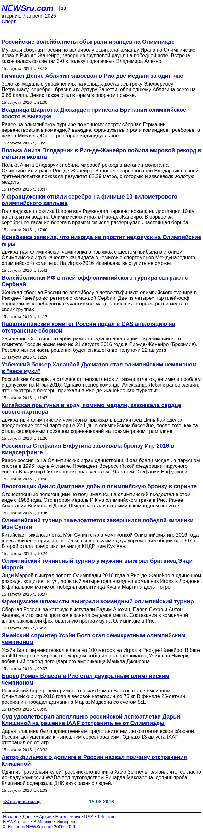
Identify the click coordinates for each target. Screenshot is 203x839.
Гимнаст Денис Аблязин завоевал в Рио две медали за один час (92, 76)
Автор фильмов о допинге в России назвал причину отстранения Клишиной (94, 760)
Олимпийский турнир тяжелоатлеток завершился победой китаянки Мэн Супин (98, 523)
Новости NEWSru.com (30, 826)
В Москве (43, 821)
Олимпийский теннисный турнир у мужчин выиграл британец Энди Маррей (97, 564)
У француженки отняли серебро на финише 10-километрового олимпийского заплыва (89, 199)
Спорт (9, 21)
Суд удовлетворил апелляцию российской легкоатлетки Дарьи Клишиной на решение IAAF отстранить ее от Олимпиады (91, 719)
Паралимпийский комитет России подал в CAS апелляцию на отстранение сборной (88, 327)
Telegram (106, 816)
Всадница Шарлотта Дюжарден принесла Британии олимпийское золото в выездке (94, 113)
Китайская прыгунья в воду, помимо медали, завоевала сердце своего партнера (91, 408)
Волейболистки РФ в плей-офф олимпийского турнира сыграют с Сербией (95, 281)
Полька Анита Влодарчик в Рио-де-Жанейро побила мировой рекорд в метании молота (101, 153)
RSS (88, 816)
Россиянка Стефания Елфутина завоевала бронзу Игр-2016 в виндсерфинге (88, 449)
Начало (11, 816)
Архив (45, 816)
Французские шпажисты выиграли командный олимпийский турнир (98, 601)
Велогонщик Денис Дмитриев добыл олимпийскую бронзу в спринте (99, 486)
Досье (28, 816)
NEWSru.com (28, 8)
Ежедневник (67, 816)
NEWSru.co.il (16, 821)
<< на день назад (22, 801)
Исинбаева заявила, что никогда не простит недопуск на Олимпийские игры (101, 240)
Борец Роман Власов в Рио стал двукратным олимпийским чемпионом (85, 679)
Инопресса (68, 821)
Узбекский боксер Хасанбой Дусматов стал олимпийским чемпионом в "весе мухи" (99, 367)
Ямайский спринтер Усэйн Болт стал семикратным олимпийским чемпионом (93, 638)
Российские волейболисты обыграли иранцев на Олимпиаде (88, 42)
